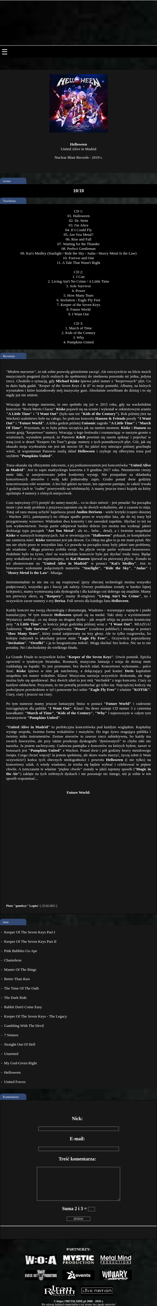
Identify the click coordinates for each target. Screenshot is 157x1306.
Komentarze (11, 1097)
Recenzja (9, 356)
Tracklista (9, 201)
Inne (6, 922)
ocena (7, 181)
